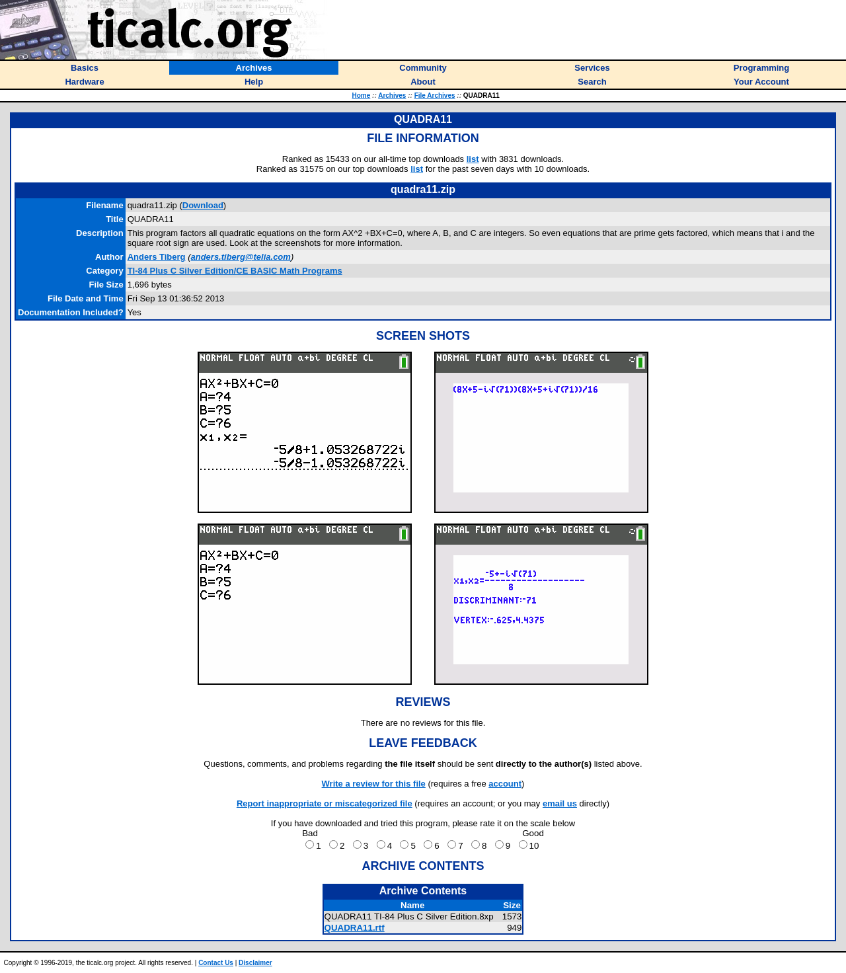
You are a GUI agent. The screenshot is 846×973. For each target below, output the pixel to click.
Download (202, 205)
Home (361, 95)
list (473, 159)
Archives (392, 95)
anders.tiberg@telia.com (240, 257)
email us (560, 803)
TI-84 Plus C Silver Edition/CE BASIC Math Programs (235, 271)
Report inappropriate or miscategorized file (324, 803)
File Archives (434, 95)
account (504, 784)
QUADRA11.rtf (355, 928)
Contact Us (215, 962)
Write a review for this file (374, 784)
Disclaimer (255, 962)
